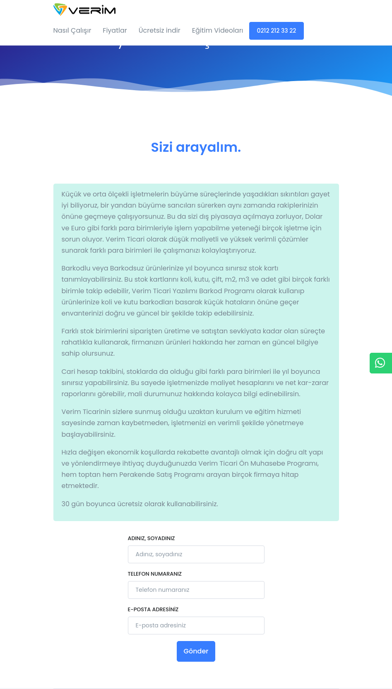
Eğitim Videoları (217, 30)
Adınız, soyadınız (151, 538)
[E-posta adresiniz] (196, 625)
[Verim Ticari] (84, 8)
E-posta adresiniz (153, 609)
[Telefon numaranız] (196, 590)
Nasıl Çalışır (72, 30)
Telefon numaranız (155, 573)
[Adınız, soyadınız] (196, 554)
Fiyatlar (115, 30)
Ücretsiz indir (159, 30)
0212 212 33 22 (276, 30)
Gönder (196, 651)
